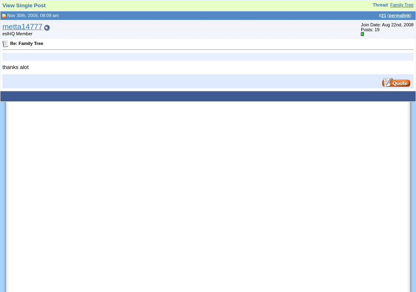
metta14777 (22, 26)
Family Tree (402, 4)
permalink (399, 15)
